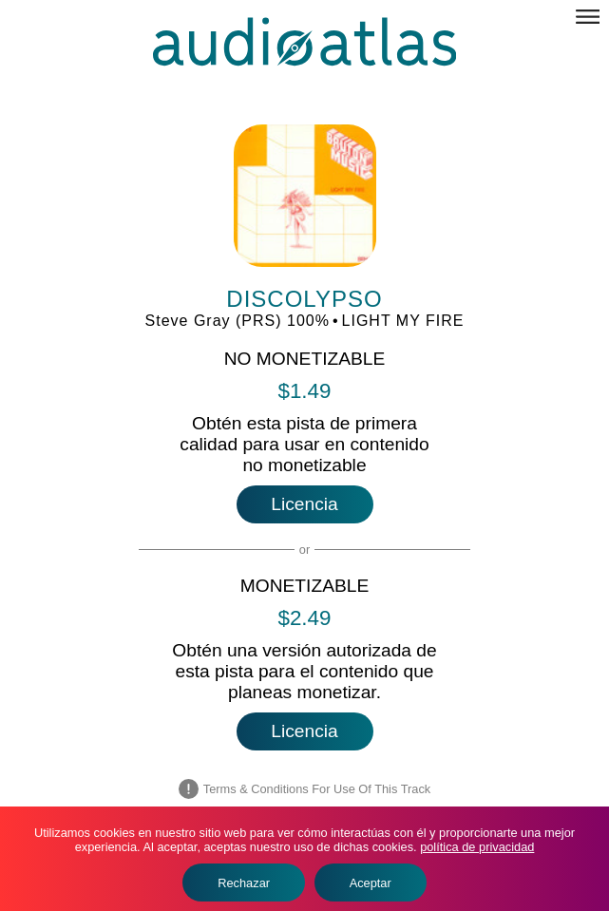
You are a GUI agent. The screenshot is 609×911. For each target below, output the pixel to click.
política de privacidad (477, 847)
